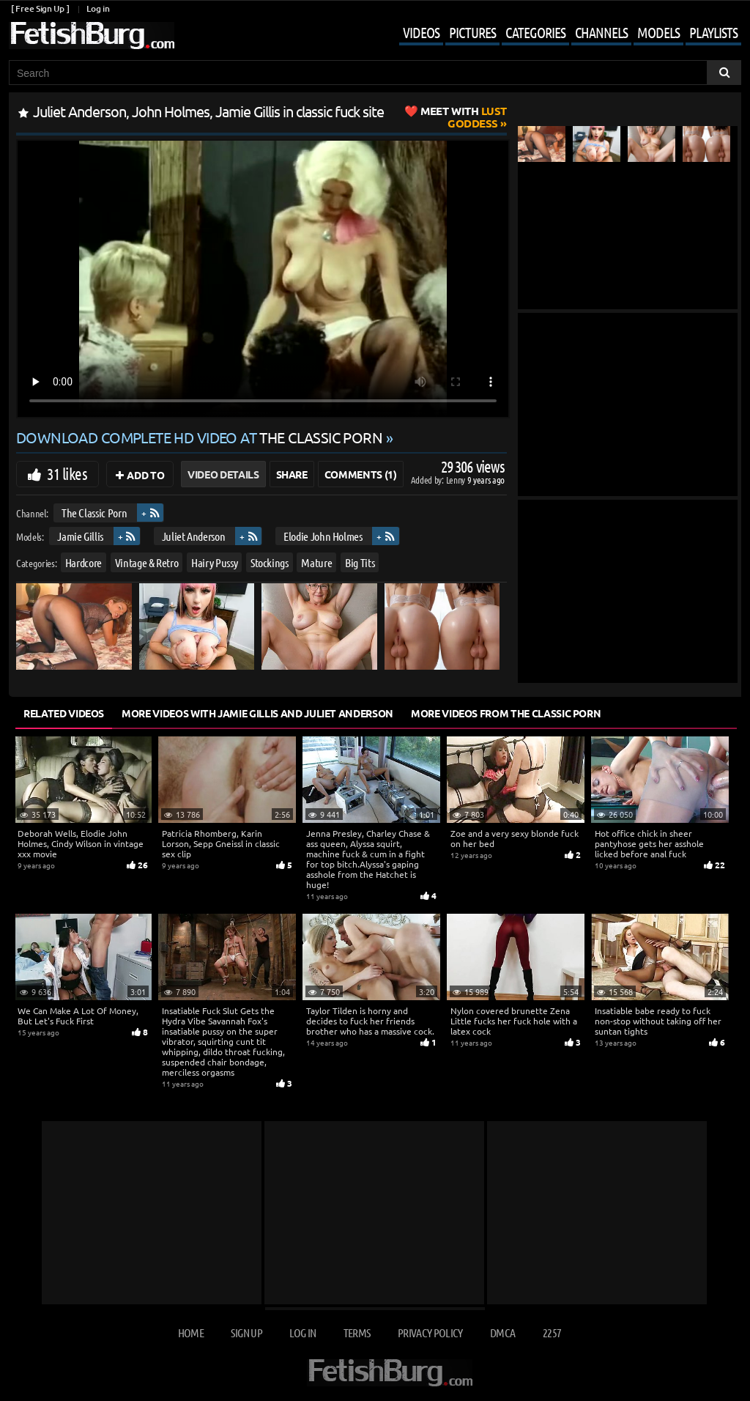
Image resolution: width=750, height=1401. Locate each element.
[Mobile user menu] (559, 33)
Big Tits (359, 563)
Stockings (269, 563)
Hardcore (83, 563)
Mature (316, 563)
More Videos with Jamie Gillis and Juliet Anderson (257, 713)
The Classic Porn (94, 513)
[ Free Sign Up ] (40, 8)
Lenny (456, 479)
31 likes (67, 473)
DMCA (502, 1332)
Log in (97, 8)
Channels (601, 32)
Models (658, 32)
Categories (535, 32)
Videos (421, 32)
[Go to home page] (91, 35)
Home (191, 1332)
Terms (357, 1332)
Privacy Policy (430, 1332)
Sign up (246, 1332)
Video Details (223, 474)
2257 (552, 1332)
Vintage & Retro (147, 563)
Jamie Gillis (80, 536)
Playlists (713, 32)
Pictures (472, 32)
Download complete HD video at (201, 437)
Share (292, 474)
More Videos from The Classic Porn (506, 713)
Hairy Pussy (214, 563)
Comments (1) (360, 474)
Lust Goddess (463, 116)
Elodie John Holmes (323, 536)
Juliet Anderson (194, 536)
